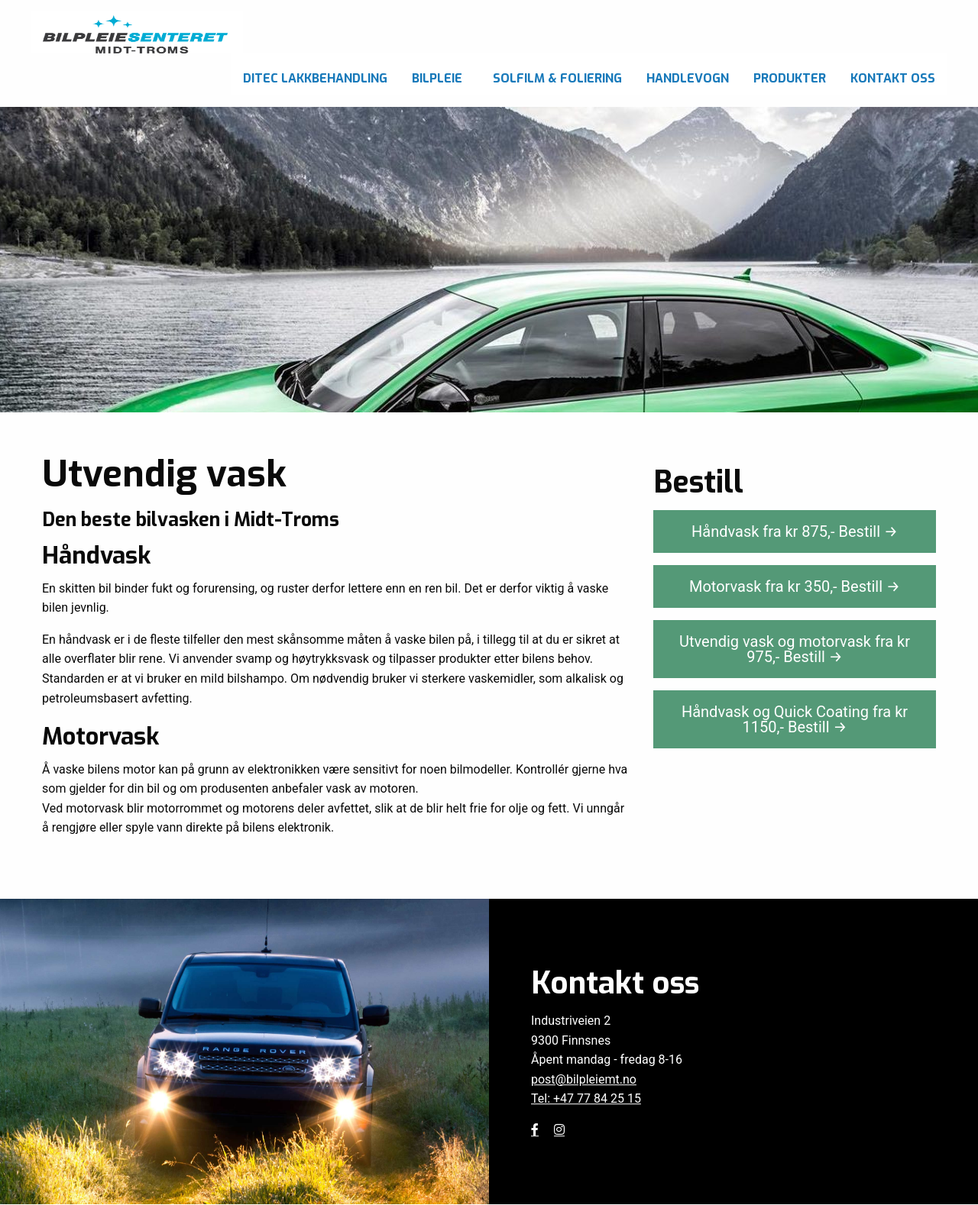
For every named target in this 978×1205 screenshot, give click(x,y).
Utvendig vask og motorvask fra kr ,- (794, 649)
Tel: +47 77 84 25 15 (586, 1099)
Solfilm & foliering (557, 78)
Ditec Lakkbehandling (315, 78)
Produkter (789, 78)
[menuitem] (315, 74)
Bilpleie (437, 78)
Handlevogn (687, 78)
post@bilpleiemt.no (583, 1079)
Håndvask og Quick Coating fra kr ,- (795, 719)
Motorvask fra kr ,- (794, 586)
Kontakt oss (892, 78)
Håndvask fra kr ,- (794, 531)
